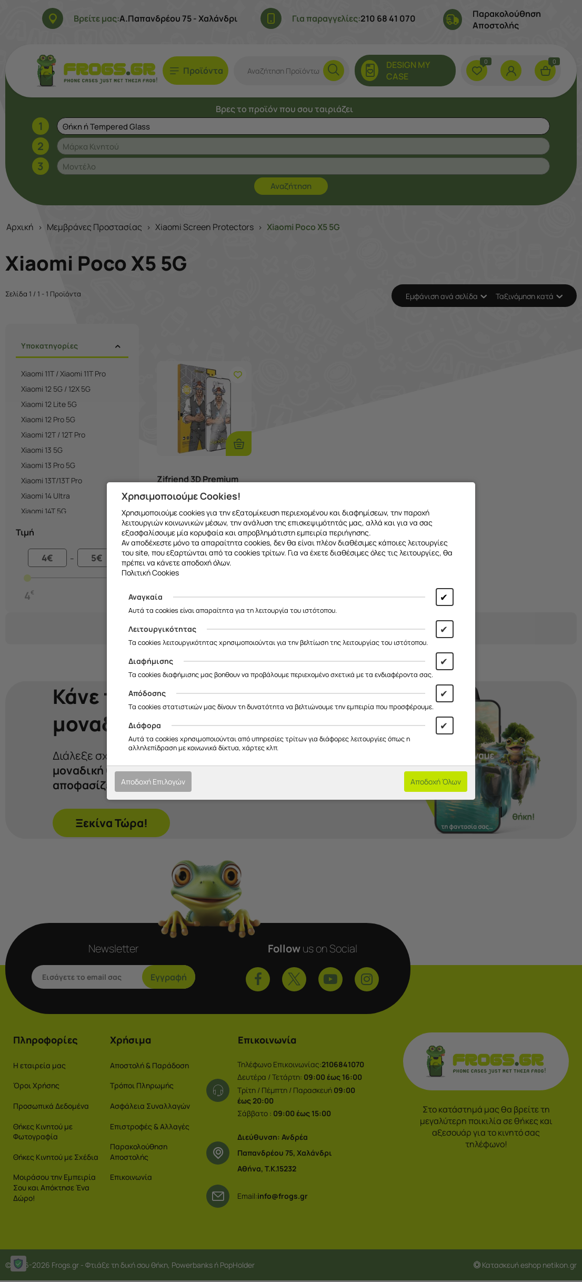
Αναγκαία (145, 597)
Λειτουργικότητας (162, 629)
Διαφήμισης (150, 661)
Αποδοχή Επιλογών (153, 782)
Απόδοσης (147, 693)
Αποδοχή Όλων (435, 782)
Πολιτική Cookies (150, 573)
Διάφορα (144, 725)
